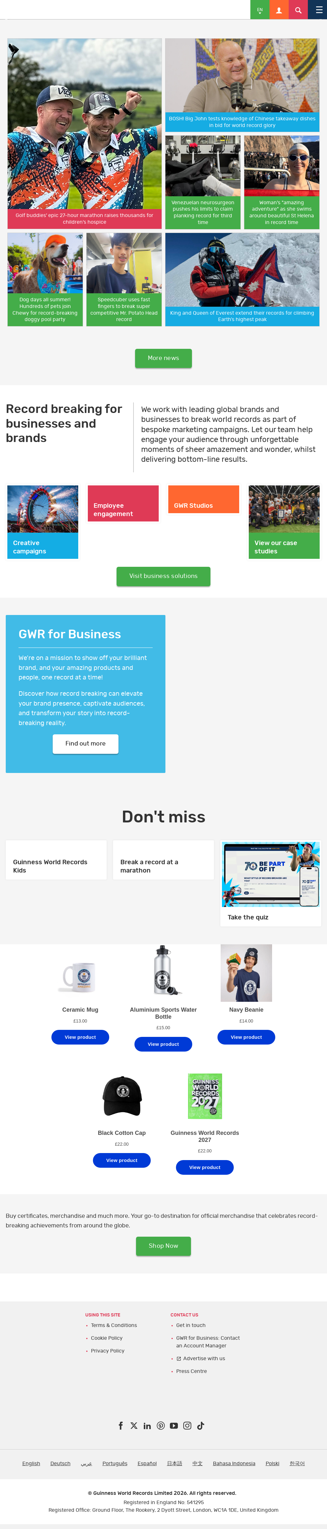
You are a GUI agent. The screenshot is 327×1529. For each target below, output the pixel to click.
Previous (9, 19)
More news (163, 359)
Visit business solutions (163, 578)
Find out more (85, 747)
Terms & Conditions (114, 1329)
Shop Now (163, 1250)
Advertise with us (204, 1363)
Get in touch (191, 1329)
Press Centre (191, 1375)
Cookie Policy (107, 1342)
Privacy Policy (108, 1355)
